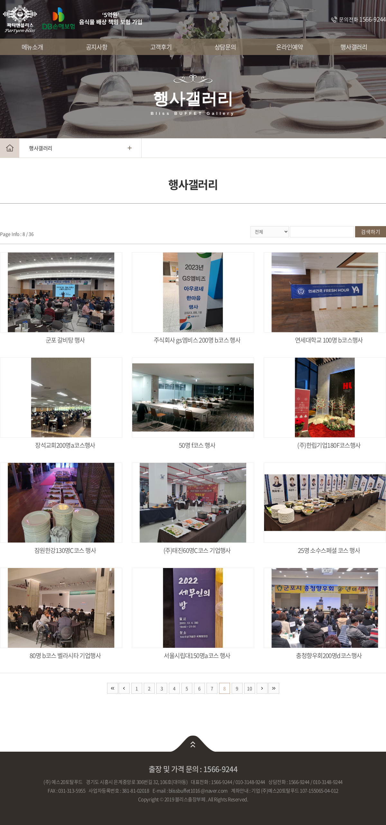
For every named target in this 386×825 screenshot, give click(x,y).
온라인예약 (289, 46)
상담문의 (225, 46)
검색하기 (370, 231)
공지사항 (96, 46)
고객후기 (160, 46)
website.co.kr (206, 807)
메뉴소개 (32, 46)
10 (249, 688)
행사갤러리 (353, 46)
